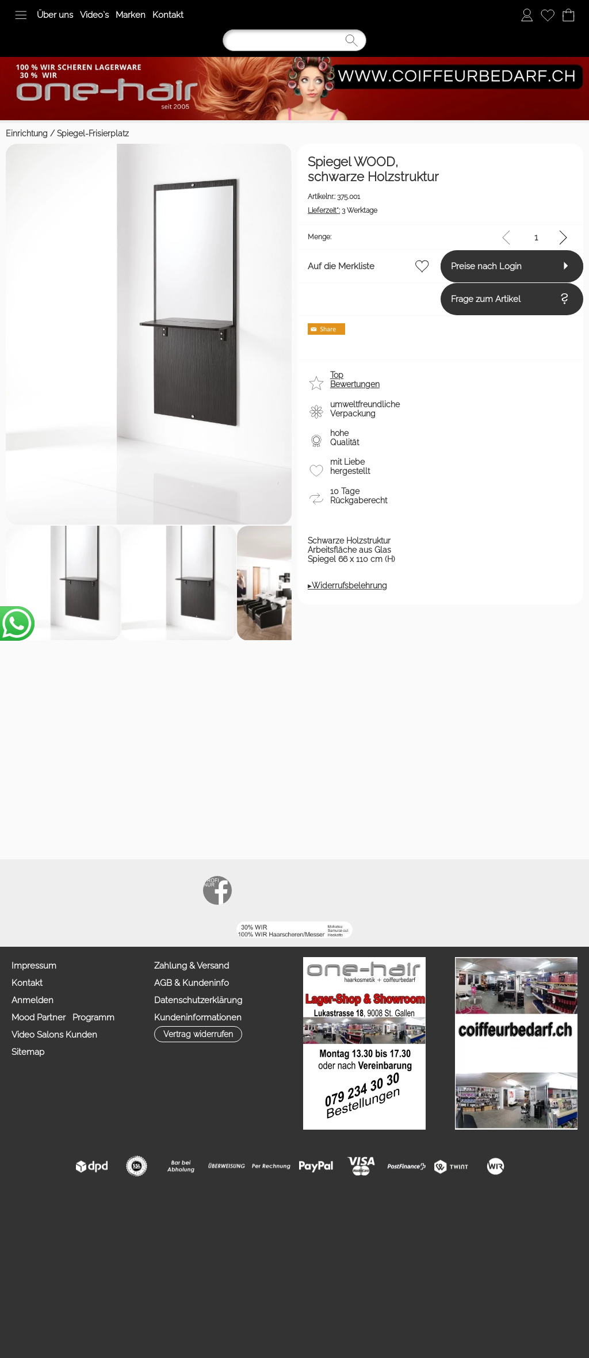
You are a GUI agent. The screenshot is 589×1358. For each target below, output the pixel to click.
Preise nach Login (51, 964)
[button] (21, 14)
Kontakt (167, 15)
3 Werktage (51, 873)
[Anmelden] (526, 14)
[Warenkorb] (568, 14)
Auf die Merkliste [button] (49, 932)
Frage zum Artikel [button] (51, 1006)
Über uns (55, 15)
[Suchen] (294, 40)
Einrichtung (27, 133)
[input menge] (536, 903)
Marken (131, 15)
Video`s (94, 15)
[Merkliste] (547, 14)
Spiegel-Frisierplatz (93, 133)
